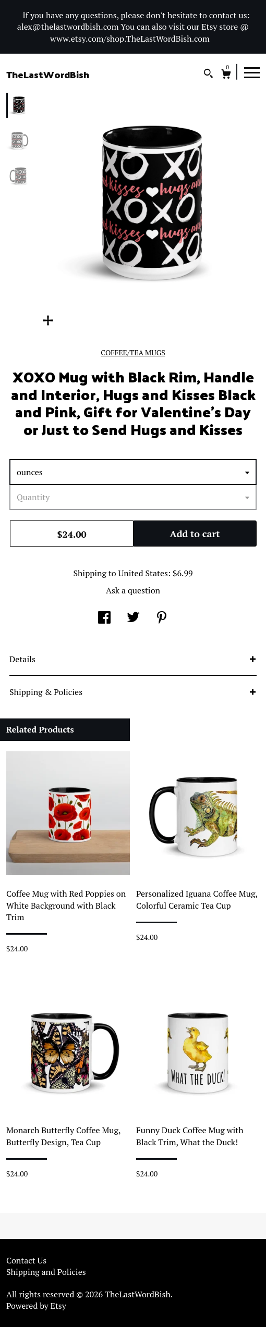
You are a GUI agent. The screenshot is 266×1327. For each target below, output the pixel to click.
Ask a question (133, 590)
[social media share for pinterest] (161, 618)
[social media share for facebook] (104, 618)
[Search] (208, 75)
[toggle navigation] (252, 72)
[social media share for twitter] (133, 618)
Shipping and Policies (46, 1272)
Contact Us (26, 1260)
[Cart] (226, 75)
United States (143, 573)
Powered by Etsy (36, 1305)
